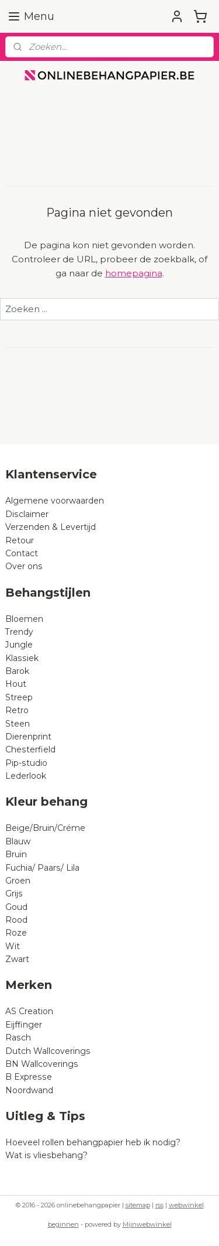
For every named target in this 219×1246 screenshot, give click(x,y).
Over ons (24, 566)
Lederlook (25, 776)
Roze (16, 932)
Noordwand (29, 1090)
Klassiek (22, 658)
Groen (17, 880)
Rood (16, 920)
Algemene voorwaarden (54, 500)
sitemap (138, 1205)
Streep (19, 697)
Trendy (19, 632)
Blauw (17, 841)
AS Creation (29, 1011)
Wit (12, 946)
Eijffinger (23, 1024)
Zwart (17, 959)
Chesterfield (31, 749)
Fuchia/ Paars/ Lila (42, 867)
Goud (16, 907)
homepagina (133, 273)
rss (159, 1205)
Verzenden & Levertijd (50, 527)
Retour (19, 540)
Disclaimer (26, 514)
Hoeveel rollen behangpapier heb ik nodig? (92, 1142)
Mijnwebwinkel (147, 1224)
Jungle (19, 644)
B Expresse (28, 1077)
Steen (17, 723)
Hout (15, 684)
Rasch (18, 1037)
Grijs (14, 893)
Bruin (16, 854)
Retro (17, 710)
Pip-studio (26, 763)
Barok (17, 671)
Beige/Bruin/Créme (45, 828)
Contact (21, 553)
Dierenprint (28, 736)
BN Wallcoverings (41, 1064)
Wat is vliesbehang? (46, 1155)
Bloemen (24, 619)
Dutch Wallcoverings (48, 1051)
